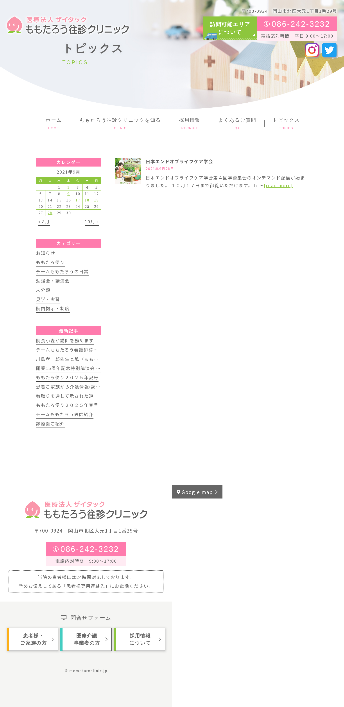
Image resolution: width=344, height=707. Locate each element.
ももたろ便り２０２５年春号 (67, 405)
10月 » (92, 221)
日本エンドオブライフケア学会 (179, 161)
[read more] (278, 185)
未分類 (43, 290)
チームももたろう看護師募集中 (69, 349)
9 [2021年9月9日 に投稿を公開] (68, 193)
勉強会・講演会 (53, 280)
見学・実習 (48, 299)
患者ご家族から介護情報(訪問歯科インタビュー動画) (93, 386)
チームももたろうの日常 (62, 271)
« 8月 (44, 221)
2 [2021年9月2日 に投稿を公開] (68, 187)
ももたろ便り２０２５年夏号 (67, 377)
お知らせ (45, 253)
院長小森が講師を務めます (65, 340)
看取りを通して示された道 (65, 396)
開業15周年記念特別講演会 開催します (78, 368)
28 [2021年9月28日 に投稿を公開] (50, 212)
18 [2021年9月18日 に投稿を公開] (87, 200)
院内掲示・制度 (53, 308)
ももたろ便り (50, 262)
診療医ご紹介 (50, 423)
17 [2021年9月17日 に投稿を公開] (77, 200)
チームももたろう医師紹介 (64, 414)
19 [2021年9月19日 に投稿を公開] (96, 200)
